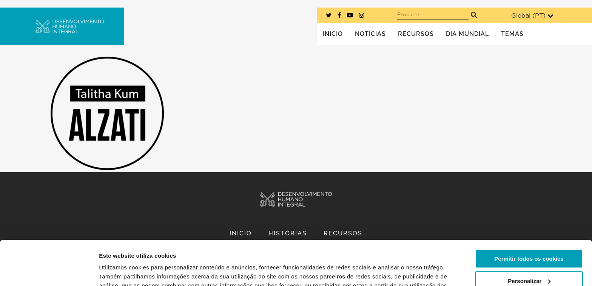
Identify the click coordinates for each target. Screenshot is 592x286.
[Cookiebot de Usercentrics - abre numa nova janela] (49, 271)
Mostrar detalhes (122, 271)
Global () (532, 15)
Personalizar (529, 236)
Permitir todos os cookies (528, 214)
